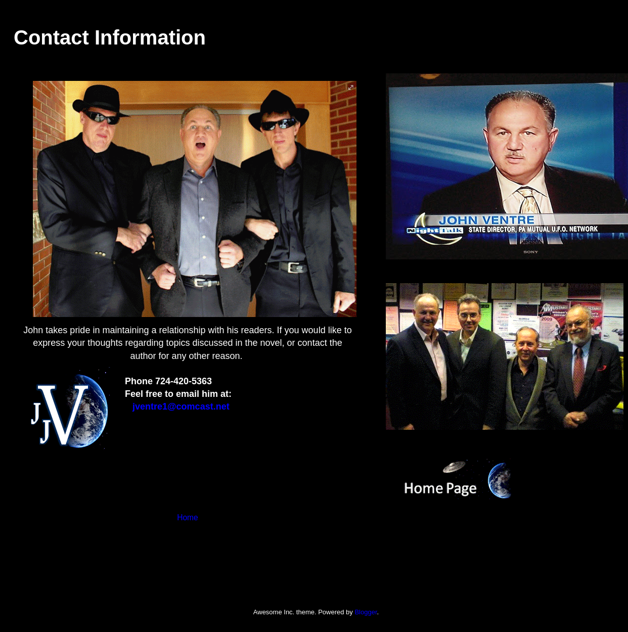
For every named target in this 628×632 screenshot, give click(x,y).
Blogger (365, 612)
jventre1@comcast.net (181, 406)
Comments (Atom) (207, 550)
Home (187, 517)
